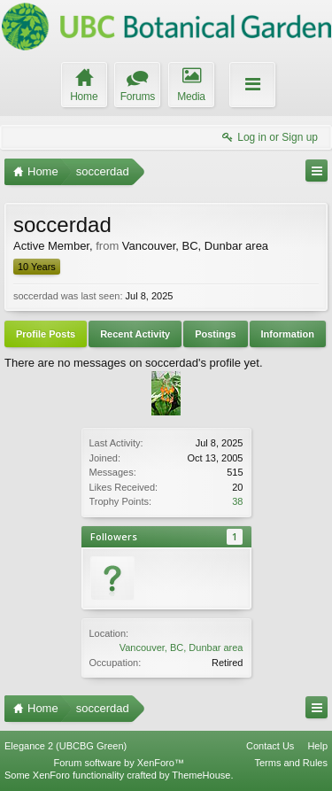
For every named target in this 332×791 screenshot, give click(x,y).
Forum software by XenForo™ (119, 762)
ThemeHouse (201, 775)
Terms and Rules (291, 762)
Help (317, 746)
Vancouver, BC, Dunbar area (181, 647)
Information (288, 334)
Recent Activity (135, 334)
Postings (215, 334)
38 (237, 501)
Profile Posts (45, 334)
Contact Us (270, 746)
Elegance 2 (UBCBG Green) (65, 746)
